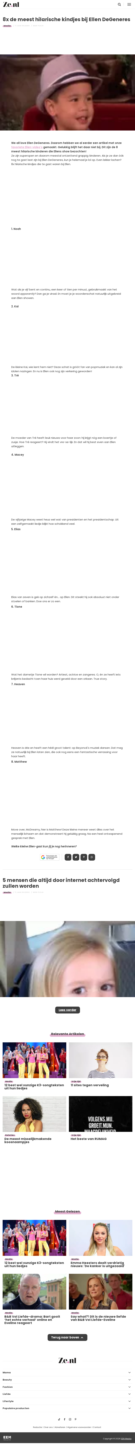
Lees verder (67, 1010)
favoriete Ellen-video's (27, 147)
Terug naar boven (65, 1337)
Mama (7, 1372)
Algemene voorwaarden (79, 1427)
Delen (68, 857)
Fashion (8, 1387)
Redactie (37, 1427)
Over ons (48, 1427)
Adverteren (60, 1427)
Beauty (7, 1379)
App (91, 857)
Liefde (7, 1394)
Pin (84, 857)
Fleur (41, 26)
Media (7, 25)
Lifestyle (8, 1401)
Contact (97, 1427)
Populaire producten (16, 1408)
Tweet (76, 857)
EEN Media (126, 1438)
